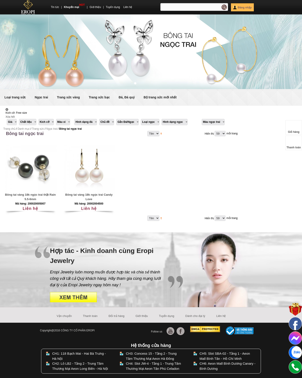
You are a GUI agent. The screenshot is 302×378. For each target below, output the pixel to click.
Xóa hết (10, 116)
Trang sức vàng (68, 97)
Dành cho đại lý (195, 316)
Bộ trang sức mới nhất (160, 97)
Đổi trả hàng (116, 316)
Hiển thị (209, 133)
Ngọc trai (41, 97)
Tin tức (55, 7)
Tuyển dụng (113, 7)
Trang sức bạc (99, 97)
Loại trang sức (15, 97)
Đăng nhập (242, 8)
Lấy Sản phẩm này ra (7, 109)
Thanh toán (90, 316)
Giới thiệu (95, 7)
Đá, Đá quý (127, 97)
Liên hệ (127, 7)
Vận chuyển (64, 316)
